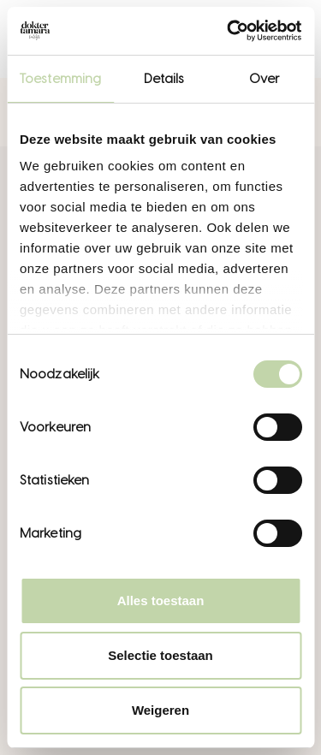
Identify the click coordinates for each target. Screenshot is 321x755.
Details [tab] (164, 78)
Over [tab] (264, 78)
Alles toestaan (161, 600)
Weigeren (160, 710)
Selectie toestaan (160, 655)
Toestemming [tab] (60, 78)
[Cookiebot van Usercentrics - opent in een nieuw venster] (228, 31)
